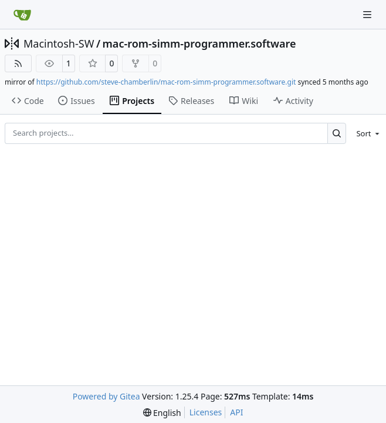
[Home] (22, 14)
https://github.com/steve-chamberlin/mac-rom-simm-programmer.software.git (166, 82)
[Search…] (337, 133)
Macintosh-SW (58, 43)
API (236, 412)
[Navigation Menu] (368, 14)
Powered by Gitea (106, 396)
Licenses (205, 412)
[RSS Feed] (18, 63)
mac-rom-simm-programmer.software (199, 43)
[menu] (365, 133)
